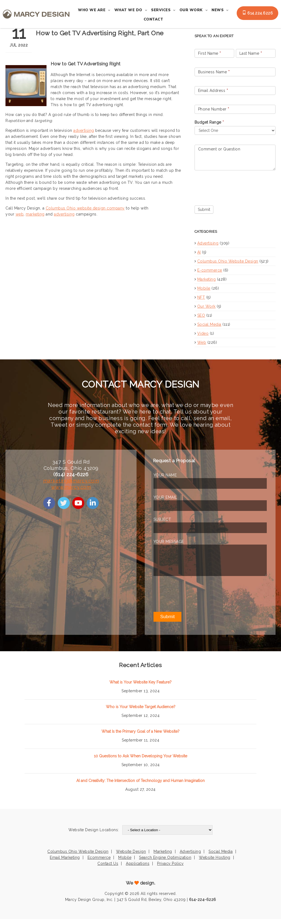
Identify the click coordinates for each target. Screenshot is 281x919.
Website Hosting (214, 857)
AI (199, 252)
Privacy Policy (170, 863)
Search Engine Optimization (165, 857)
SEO (201, 315)
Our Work (191, 10)
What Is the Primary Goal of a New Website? (140, 731)
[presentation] (236, 186)
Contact (153, 19)
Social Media (209, 324)
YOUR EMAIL (165, 497)
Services (160, 10)
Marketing (206, 279)
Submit (204, 209)
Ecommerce (99, 857)
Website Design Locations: (93, 830)
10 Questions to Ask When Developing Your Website (140, 756)
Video (203, 333)
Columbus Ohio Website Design (227, 261)
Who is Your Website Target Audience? (140, 707)
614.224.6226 (257, 12)
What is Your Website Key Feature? (140, 682)
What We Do (128, 10)
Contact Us (107, 863)
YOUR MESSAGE (168, 541)
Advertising (208, 243)
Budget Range (209, 122)
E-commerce (209, 270)
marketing (35, 214)
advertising (83, 130)
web (20, 214)
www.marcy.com (71, 487)
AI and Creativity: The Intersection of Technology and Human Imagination (140, 780)
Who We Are (91, 10)
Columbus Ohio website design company (85, 208)
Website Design (131, 851)
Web (201, 342)
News (218, 10)
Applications (137, 863)
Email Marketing (65, 857)
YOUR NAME (165, 475)
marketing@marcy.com (71, 481)
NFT (201, 297)
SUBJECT (162, 519)
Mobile (203, 288)
